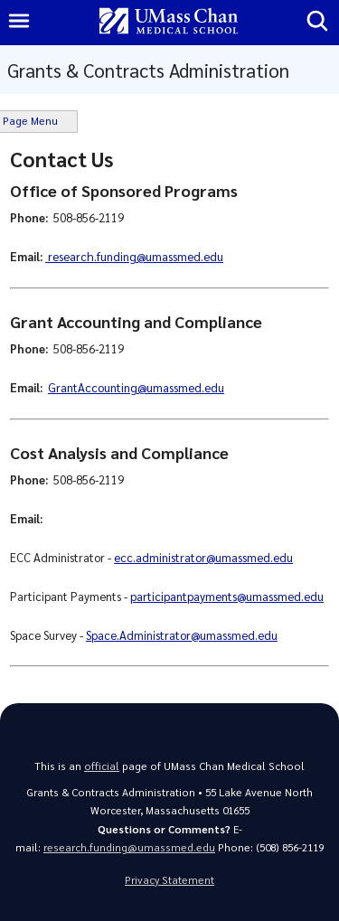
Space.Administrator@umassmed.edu (182, 635)
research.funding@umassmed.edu (134, 256)
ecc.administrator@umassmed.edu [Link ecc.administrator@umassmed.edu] (203, 557)
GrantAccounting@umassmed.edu (136, 387)
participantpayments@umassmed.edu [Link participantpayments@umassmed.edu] (227, 596)
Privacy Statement (169, 880)
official (101, 766)
